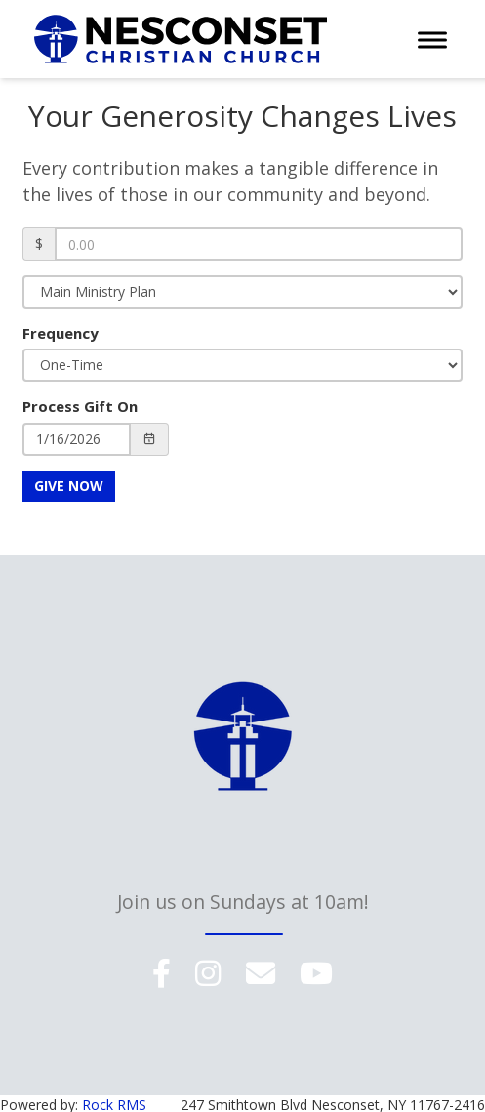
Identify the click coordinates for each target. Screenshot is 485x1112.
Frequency (60, 333)
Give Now (68, 485)
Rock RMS (114, 1101)
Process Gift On (80, 406)
